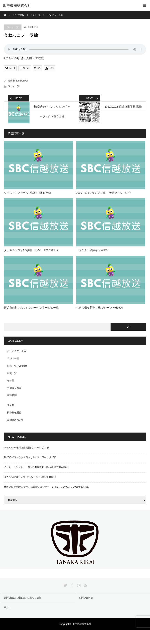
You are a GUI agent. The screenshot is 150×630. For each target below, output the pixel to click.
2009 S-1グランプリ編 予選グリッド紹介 (103, 192)
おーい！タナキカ (16, 351)
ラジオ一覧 (13, 27)
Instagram (78, 584)
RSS (85, 584)
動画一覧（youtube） (18, 366)
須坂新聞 (12, 395)
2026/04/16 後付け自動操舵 (18, 447)
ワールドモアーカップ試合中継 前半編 (27, 192)
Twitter (65, 584)
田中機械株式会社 (17, 5)
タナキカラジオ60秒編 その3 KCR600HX (31, 250)
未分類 (10, 405)
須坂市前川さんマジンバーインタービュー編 (31, 307)
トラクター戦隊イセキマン (92, 250)
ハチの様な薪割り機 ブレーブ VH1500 (99, 307)
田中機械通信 (14, 412)
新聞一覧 (12, 373)
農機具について (15, 420)
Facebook (72, 584)
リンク (7, 607)
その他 (10, 380)
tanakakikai (22, 80)
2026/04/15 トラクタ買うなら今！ (22, 457)
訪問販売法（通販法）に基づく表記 (22, 597)
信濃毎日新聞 (14, 388)
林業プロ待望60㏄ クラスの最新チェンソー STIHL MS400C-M (38, 486)
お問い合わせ (86, 597)
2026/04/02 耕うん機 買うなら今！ (22, 477)
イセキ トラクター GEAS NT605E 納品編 (28, 467)
